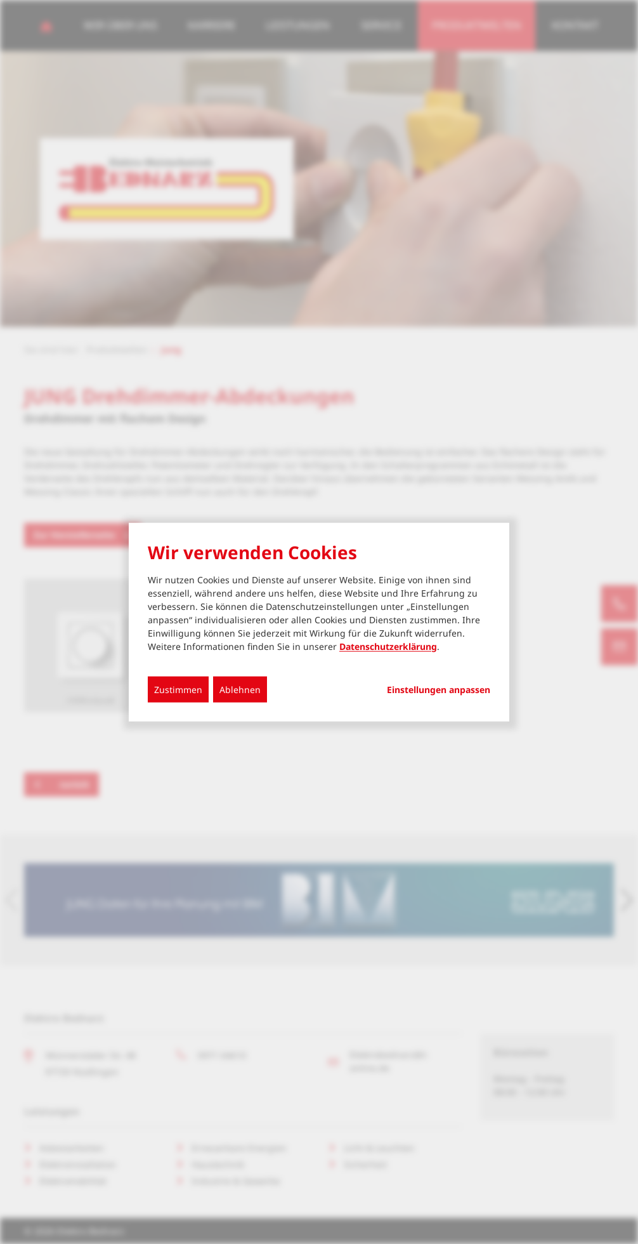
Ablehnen (240, 689)
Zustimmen (178, 689)
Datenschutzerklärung (388, 646)
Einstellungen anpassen (438, 689)
